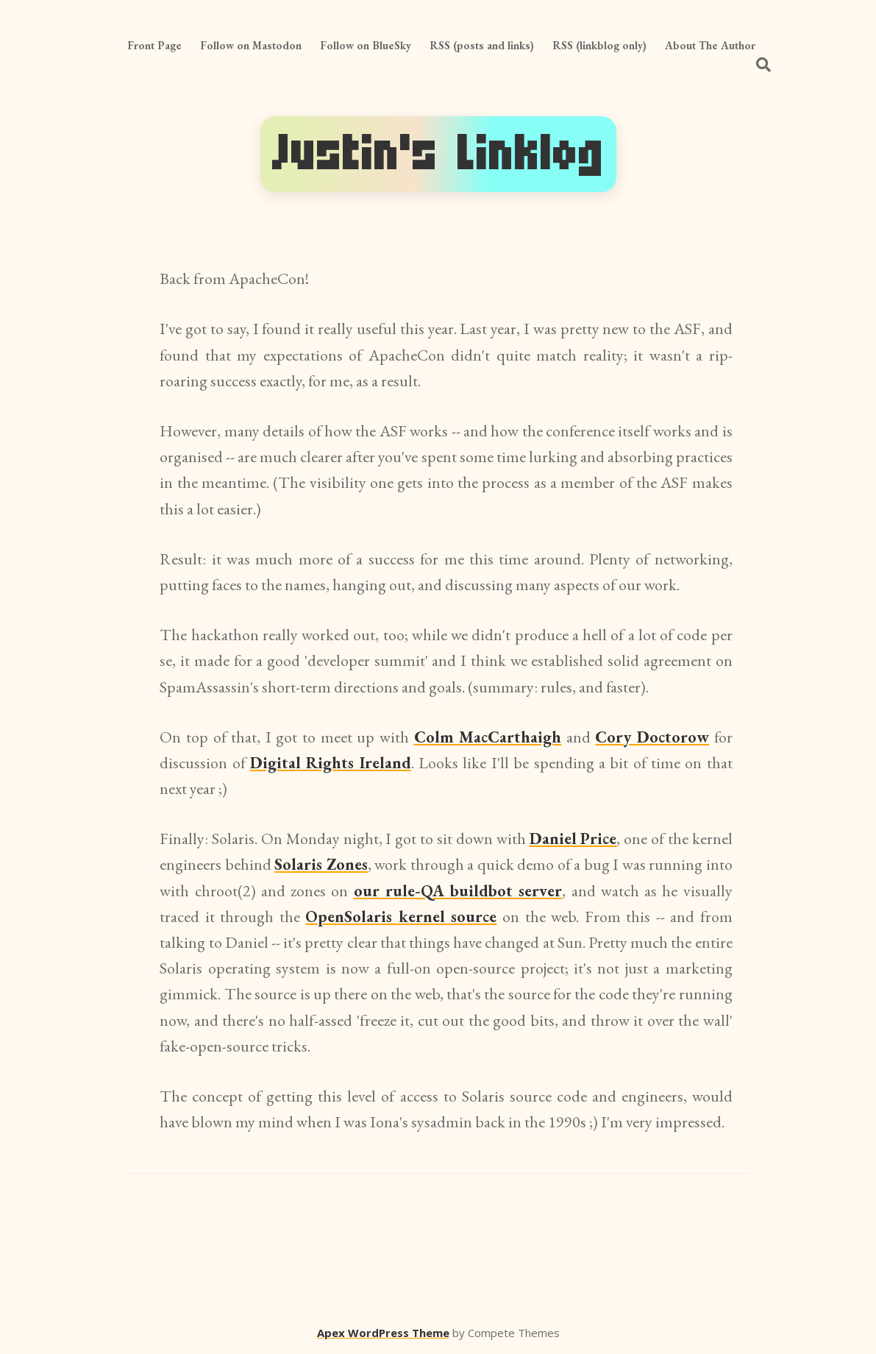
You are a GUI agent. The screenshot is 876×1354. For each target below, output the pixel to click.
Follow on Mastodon (251, 45)
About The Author (710, 45)
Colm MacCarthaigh (488, 737)
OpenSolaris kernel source (400, 916)
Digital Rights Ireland (330, 762)
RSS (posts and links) (482, 45)
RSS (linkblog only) (599, 45)
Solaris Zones (321, 864)
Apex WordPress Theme (383, 1332)
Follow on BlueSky (365, 45)
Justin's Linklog (438, 154)
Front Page (154, 45)
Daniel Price (573, 838)
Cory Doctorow (652, 737)
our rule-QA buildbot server (458, 890)
